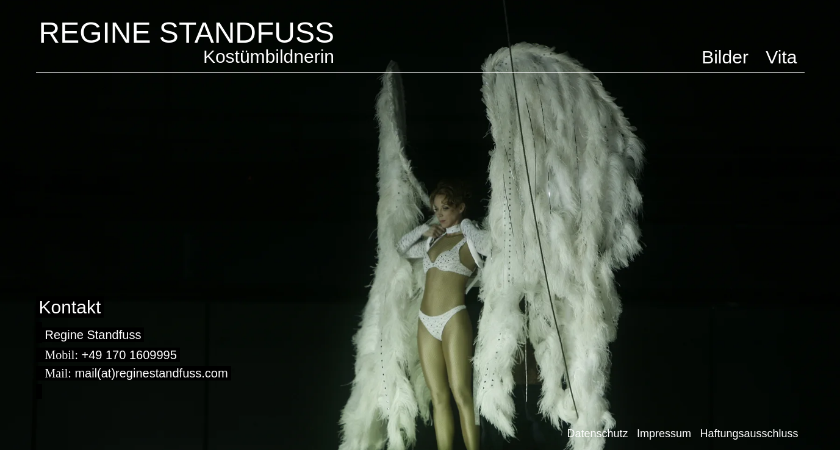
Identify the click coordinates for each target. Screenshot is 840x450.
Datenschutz (597, 433)
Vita (781, 57)
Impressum (664, 433)
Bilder (725, 57)
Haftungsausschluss (749, 433)
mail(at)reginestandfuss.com (151, 373)
